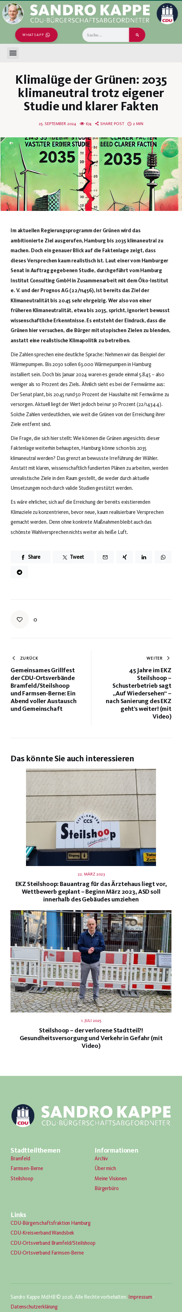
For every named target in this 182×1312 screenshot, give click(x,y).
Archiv (101, 1158)
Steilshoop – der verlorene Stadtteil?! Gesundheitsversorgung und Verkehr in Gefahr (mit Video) (91, 1038)
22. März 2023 (91, 874)
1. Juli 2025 (91, 1020)
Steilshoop (22, 1178)
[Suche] (137, 35)
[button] (13, 53)
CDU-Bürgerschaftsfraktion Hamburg (51, 1223)
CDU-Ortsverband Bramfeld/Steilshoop (53, 1243)
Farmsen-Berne (27, 1168)
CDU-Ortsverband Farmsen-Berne (47, 1253)
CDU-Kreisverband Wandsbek (42, 1233)
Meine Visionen (111, 1178)
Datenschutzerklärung (34, 1307)
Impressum (140, 1297)
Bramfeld (20, 1158)
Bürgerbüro (107, 1188)
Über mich (105, 1168)
